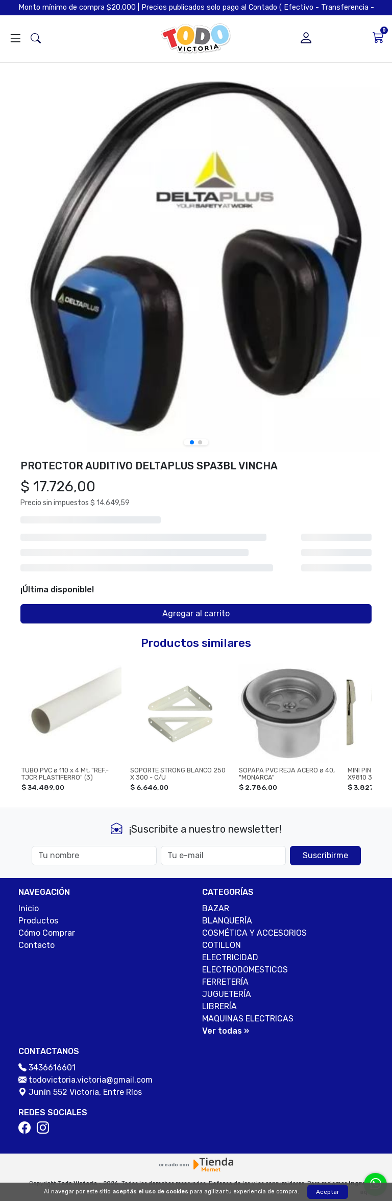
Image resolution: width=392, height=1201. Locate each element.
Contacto (36, 945)
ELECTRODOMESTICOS (245, 969)
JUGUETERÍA (226, 994)
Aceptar (327, 1191)
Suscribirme (325, 855)
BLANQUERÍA (227, 920)
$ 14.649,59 (110, 502)
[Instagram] (45, 1128)
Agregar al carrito (196, 613)
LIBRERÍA (219, 1006)
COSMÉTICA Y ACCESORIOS (254, 933)
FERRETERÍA (225, 982)
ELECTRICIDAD (230, 957)
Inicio (28, 908)
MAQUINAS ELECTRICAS (247, 1018)
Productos (38, 920)
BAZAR (215, 908)
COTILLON (221, 945)
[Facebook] (26, 1128)
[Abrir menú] (15, 38)
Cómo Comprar (46, 933)
